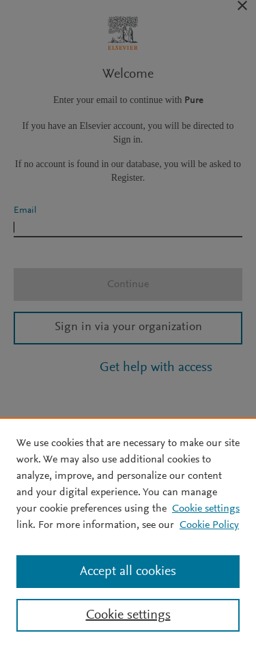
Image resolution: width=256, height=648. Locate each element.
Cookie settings (206, 508)
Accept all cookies (128, 571)
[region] (128, 532)
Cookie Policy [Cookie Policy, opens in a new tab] (209, 525)
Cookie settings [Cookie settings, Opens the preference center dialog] (128, 615)
